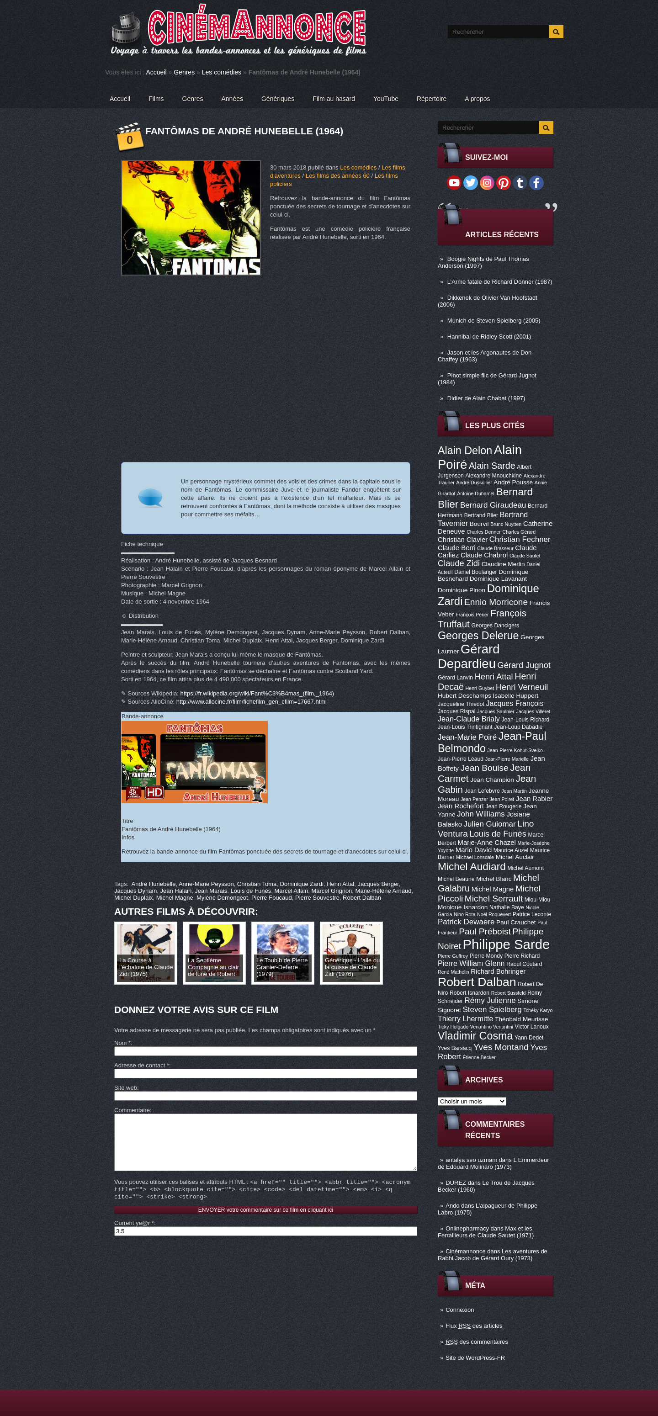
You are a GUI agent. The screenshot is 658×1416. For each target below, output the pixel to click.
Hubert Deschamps (464, 695)
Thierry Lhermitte (466, 1018)
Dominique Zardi (302, 883)
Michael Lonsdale (475, 857)
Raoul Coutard (524, 964)
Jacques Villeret (533, 711)
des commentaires (477, 1341)
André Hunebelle (154, 883)
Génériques (277, 98)
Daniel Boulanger (475, 572)
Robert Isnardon (469, 993)
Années (232, 98)
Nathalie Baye (506, 907)
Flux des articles (474, 1325)
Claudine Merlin (503, 564)
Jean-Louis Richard (525, 719)
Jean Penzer (474, 799)
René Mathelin (453, 972)
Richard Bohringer (498, 971)
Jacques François (514, 703)
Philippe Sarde (506, 944)
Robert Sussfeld (508, 993)
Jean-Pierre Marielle (507, 759)
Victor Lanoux (532, 1027)
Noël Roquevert (494, 914)
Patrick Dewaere (466, 921)
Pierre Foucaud (271, 897)
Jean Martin (514, 791)
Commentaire (132, 1110)
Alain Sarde (492, 466)
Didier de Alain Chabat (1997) (486, 398)
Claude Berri (457, 548)
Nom (122, 1042)
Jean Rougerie (504, 806)
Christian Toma (256, 883)
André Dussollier (474, 482)
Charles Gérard (519, 532)
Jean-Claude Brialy (469, 719)
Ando (452, 1205)
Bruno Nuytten (505, 524)
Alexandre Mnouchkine (493, 475)
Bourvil (479, 523)
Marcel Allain (291, 890)
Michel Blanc (493, 878)
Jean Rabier (534, 798)
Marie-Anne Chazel (487, 842)
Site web (125, 1087)
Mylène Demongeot (222, 897)
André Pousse (513, 482)
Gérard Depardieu (469, 656)
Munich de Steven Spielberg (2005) (494, 320)
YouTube (385, 98)
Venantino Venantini (491, 1026)
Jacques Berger (377, 883)
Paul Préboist (484, 931)
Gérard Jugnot (524, 665)
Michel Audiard (472, 866)
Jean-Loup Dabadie (518, 727)
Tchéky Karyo (537, 1010)
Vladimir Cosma (475, 1036)
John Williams (481, 814)
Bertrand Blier (481, 515)
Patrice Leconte (532, 914)
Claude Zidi (459, 563)
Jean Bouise (485, 768)
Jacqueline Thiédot (461, 704)
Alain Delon (465, 450)
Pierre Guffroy (453, 956)
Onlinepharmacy (467, 1228)
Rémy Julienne (489, 1000)
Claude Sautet (525, 555)
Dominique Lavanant (498, 578)
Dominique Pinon (461, 590)
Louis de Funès (497, 833)
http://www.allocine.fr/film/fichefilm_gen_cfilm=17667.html (251, 701)
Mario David (474, 850)
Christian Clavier (463, 539)
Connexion (460, 1309)
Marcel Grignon (331, 890)
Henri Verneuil (522, 687)
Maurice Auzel (511, 850)
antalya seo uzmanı (471, 1159)
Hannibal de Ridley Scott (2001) (489, 336)
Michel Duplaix (133, 897)
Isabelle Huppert (515, 695)
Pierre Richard (522, 956)
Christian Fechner (520, 539)
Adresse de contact (141, 1065)
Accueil (156, 72)
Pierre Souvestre (317, 897)
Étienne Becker (479, 1057)
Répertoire (431, 98)
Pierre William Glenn (471, 963)
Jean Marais (211, 890)
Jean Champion (492, 779)
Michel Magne (493, 889)
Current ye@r (134, 1236)
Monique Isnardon (463, 907)
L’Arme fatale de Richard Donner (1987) (499, 281)
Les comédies (221, 72)
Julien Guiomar (490, 824)
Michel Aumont (525, 868)
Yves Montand (501, 1047)
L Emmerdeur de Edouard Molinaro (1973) (493, 1163)
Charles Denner (484, 532)
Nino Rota (464, 914)
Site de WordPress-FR (475, 1357)
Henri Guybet (480, 688)
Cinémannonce (465, 1251)
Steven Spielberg (492, 1009)
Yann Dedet (529, 1037)
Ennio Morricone (496, 602)
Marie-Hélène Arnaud (384, 890)
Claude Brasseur (495, 548)
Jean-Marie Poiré (467, 737)
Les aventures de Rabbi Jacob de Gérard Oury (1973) (492, 1255)
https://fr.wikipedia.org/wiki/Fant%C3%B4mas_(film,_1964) (257, 693)
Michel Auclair (515, 857)
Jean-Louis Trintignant (465, 727)
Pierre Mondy (486, 956)
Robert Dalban (477, 982)
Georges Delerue (478, 636)
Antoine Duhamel (475, 493)
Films (156, 98)
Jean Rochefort (461, 806)
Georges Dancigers (495, 625)
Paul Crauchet (516, 922)
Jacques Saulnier (496, 711)
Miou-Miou (538, 899)
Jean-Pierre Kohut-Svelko (515, 750)
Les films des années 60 (338, 175)
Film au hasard (334, 98)
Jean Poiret (501, 799)
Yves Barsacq (455, 1048)
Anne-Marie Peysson (206, 883)
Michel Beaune (456, 879)
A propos (477, 98)
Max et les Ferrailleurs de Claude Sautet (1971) (486, 1232)
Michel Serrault (494, 898)
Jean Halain (175, 890)
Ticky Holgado (453, 1026)
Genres (184, 72)
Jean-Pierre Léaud (460, 759)
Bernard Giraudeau (493, 505)
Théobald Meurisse (521, 1019)
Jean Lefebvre (482, 791)
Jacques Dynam (135, 890)
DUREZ (456, 1182)
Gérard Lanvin (455, 677)
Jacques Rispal (456, 711)
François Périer (472, 614)
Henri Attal (494, 676)
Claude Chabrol (484, 555)
